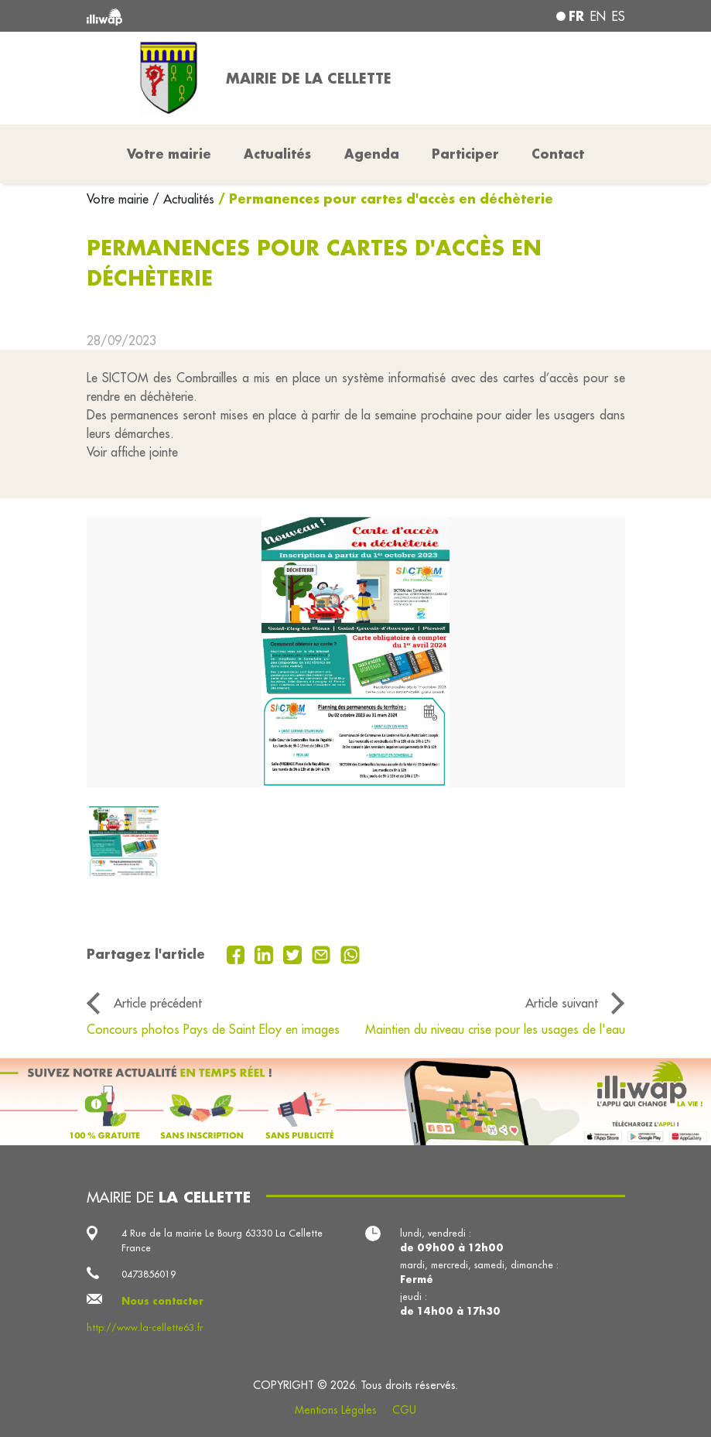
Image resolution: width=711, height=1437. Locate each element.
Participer (465, 153)
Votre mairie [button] (169, 153)
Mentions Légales (336, 1410)
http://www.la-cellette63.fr (145, 1327)
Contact (558, 153)
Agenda (371, 153)
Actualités (277, 153)
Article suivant (561, 1003)
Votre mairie (119, 199)
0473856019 (148, 1274)
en (598, 16)
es (618, 16)
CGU (404, 1410)
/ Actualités (183, 199)
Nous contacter (162, 1301)
